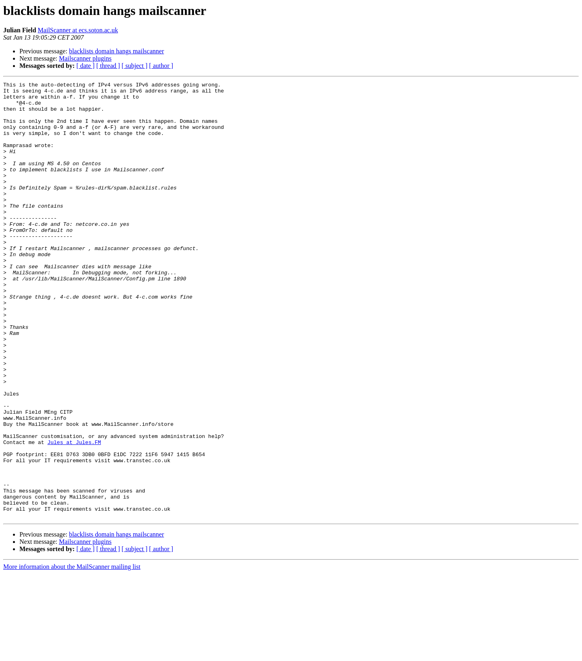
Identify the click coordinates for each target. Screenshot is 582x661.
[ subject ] (135, 65)
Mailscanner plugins (85, 58)
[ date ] (85, 65)
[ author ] (161, 65)
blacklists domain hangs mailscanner (116, 51)
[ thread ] (108, 65)
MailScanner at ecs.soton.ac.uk (78, 30)
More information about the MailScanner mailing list (71, 653)
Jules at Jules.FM (74, 514)
